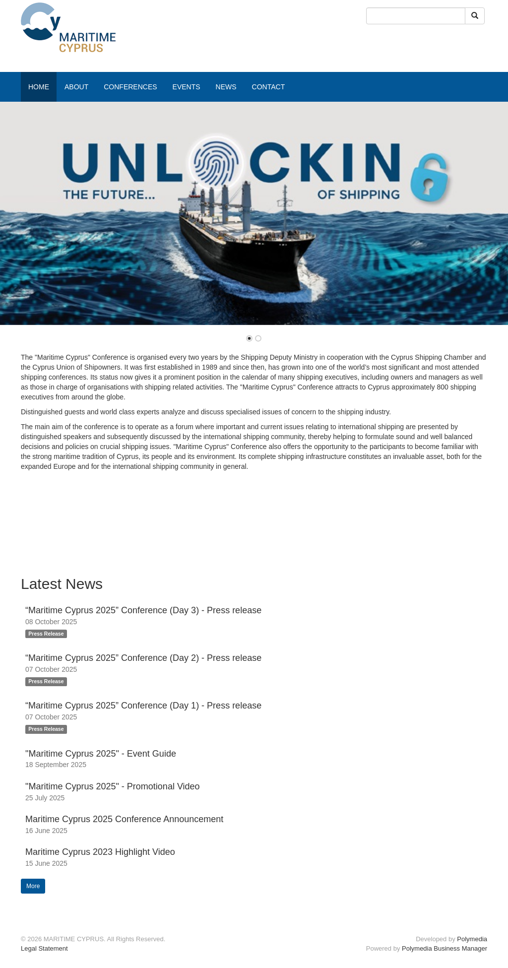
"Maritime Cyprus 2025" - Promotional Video (112, 786)
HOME (38, 87)
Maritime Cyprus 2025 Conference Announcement (124, 819)
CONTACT (268, 87)
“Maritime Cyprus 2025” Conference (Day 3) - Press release (143, 610)
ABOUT (76, 87)
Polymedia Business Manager (444, 948)
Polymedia (472, 939)
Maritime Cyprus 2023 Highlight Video (100, 852)
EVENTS (186, 87)
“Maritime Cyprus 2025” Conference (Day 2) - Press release (143, 658)
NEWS (226, 87)
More (33, 886)
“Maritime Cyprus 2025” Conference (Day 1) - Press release (143, 705)
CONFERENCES (130, 87)
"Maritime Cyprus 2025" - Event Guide (100, 754)
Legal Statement (44, 948)
